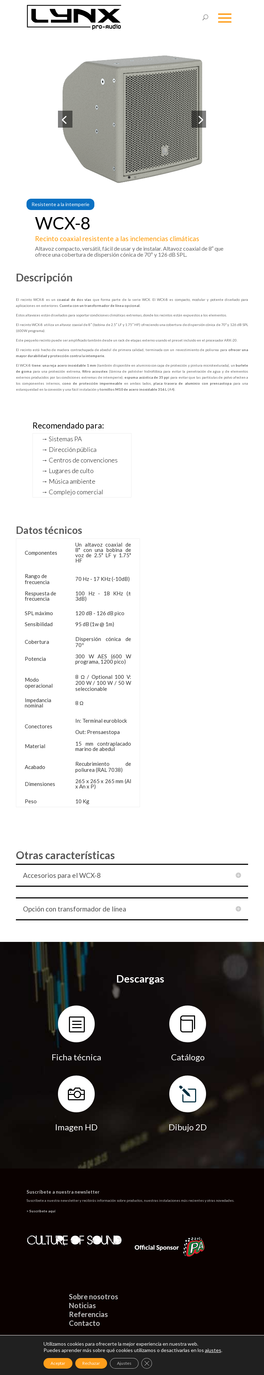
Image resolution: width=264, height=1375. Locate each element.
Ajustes (124, 1363)
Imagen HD (76, 1127)
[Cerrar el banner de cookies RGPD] (146, 1363)
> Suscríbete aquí (41, 1211)
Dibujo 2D (188, 1127)
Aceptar (58, 1363)
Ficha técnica (76, 1057)
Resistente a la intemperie (60, 204)
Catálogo (188, 1057)
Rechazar (91, 1363)
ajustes (213, 1350)
